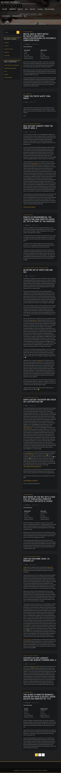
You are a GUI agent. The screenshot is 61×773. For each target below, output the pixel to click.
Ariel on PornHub (49, 9)
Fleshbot (6, 74)
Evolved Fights (6, 16)
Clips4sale (6, 42)
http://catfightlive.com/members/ (30, 480)
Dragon (25, 568)
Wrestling (25, 31)
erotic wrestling (27, 123)
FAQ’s (26, 9)
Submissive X (12, 9)
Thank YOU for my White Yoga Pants (36, 97)
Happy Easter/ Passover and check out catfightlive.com (39, 401)
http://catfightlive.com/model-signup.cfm (32, 466)
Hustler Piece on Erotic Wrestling (11, 65)
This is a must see (27, 639)
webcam (39, 360)
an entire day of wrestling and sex (38, 271)
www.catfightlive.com (27, 427)
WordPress (29, 770)
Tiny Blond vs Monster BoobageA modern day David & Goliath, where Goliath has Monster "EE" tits (39, 697)
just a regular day (27, 93)
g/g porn (25, 655)
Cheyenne (48, 567)
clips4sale (40, 9)
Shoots (36, 267)
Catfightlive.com (33, 666)
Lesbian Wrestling (17, 16)
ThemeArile (45, 770)
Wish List (20, 9)
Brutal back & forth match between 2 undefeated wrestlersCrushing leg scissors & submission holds (39, 37)
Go (18, 32)
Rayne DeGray (33, 320)
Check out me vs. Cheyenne (29, 207)
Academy (25, 567)
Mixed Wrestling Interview (10, 68)
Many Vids (32, 9)
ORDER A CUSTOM (8, 49)
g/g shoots (30, 655)
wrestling (30, 31)
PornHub (6, 45)
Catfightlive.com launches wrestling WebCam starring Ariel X (39, 659)
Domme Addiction (8, 77)
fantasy (33, 267)
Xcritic (5, 71)
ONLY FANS (6, 55)
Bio (25, 16)
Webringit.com (35, 163)
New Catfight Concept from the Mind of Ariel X (38, 127)
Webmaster (26, 44)
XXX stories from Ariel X (10, 2)
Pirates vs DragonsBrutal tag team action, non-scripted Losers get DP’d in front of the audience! (39, 219)
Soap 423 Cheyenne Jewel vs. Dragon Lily (36, 560)
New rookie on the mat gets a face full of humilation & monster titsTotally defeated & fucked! (39, 499)
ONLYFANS (4, 9)
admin (25, 102)
